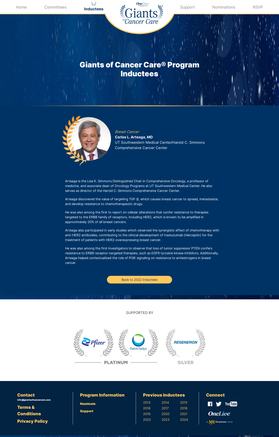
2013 (146, 404)
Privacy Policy (32, 422)
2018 (183, 410)
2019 (146, 415)
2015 (183, 404)
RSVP (258, 7)
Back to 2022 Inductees (139, 281)
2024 (184, 421)
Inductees (93, 9)
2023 (165, 421)
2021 (183, 415)
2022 (147, 421)
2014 (165, 404)
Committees (55, 7)
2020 (165, 415)
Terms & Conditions (29, 412)
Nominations (223, 7)
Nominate (88, 405)
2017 (165, 410)
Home (21, 7)
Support (187, 7)
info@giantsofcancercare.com (34, 401)
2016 (146, 410)
